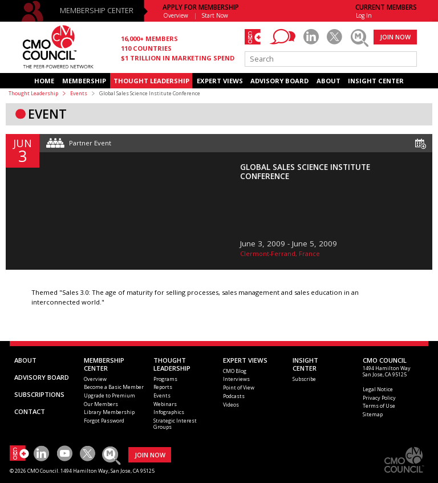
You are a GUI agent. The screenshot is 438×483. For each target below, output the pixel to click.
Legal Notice (378, 389)
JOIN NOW (395, 37)
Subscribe (304, 379)
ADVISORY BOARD (279, 80)
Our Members (101, 404)
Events (78, 93)
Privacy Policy (379, 397)
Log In (364, 15)
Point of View (238, 387)
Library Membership (109, 412)
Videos (231, 404)
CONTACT (29, 411)
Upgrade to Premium (109, 395)
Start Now (215, 15)
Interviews (236, 379)
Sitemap (373, 414)
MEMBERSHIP (84, 80)
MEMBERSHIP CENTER (96, 10)
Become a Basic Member (114, 387)
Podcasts (234, 396)
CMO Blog (234, 371)
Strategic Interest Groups (175, 424)
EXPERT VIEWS (220, 80)
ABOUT (328, 80)
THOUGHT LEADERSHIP (151, 80)
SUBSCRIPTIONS (39, 394)
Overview (175, 15)
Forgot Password (104, 420)
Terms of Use (379, 405)
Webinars (165, 404)
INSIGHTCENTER (305, 364)
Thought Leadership (33, 93)
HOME (44, 80)
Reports (162, 387)
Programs (165, 379)
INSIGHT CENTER (376, 80)
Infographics (168, 412)
